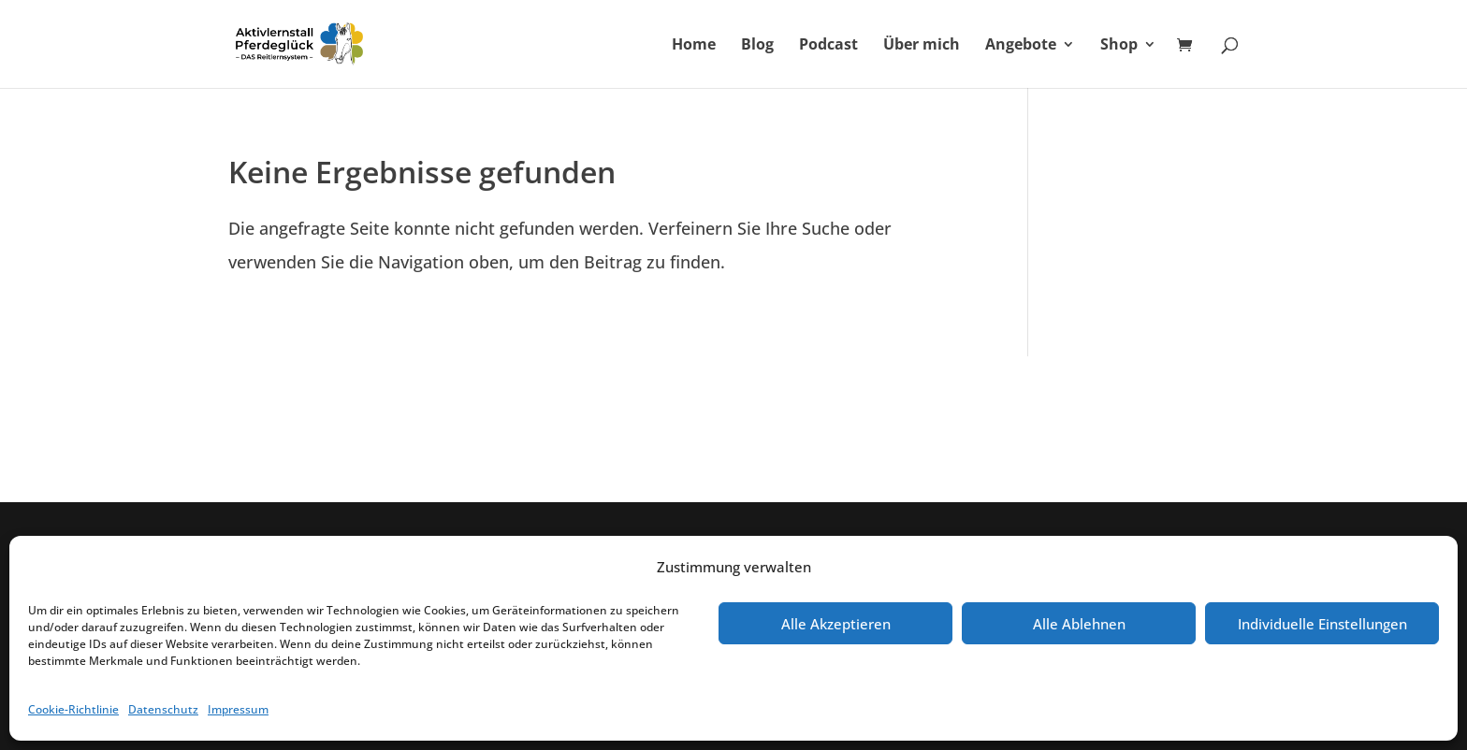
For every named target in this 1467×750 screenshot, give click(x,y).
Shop (1119, 45)
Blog (757, 45)
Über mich (921, 45)
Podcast (828, 45)
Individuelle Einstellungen (1322, 623)
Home (694, 45)
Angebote (1020, 45)
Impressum (238, 709)
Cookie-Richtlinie (73, 709)
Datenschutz (163, 709)
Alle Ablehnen (1079, 623)
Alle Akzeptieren (836, 623)
